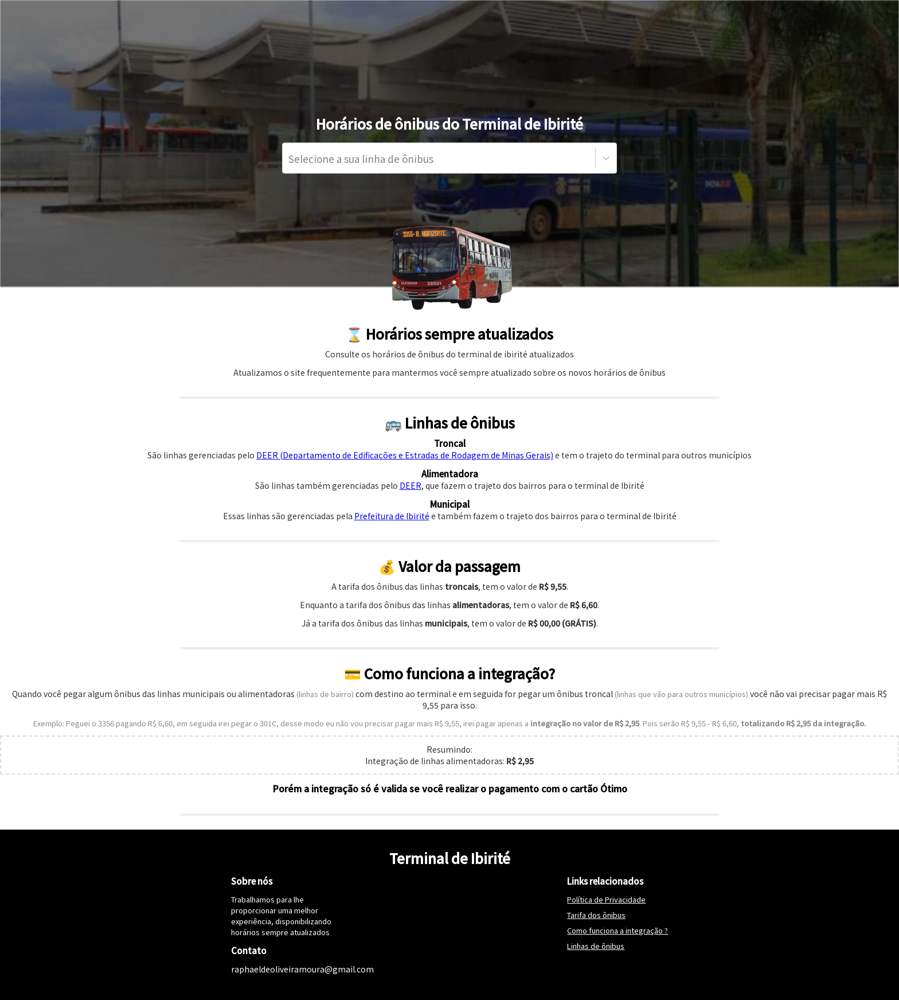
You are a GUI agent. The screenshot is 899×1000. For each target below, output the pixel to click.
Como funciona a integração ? (617, 930)
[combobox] (289, 158)
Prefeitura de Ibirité (391, 516)
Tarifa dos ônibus (596, 914)
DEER (410, 485)
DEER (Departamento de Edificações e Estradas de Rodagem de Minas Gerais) (404, 455)
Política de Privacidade (606, 899)
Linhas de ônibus (595, 945)
